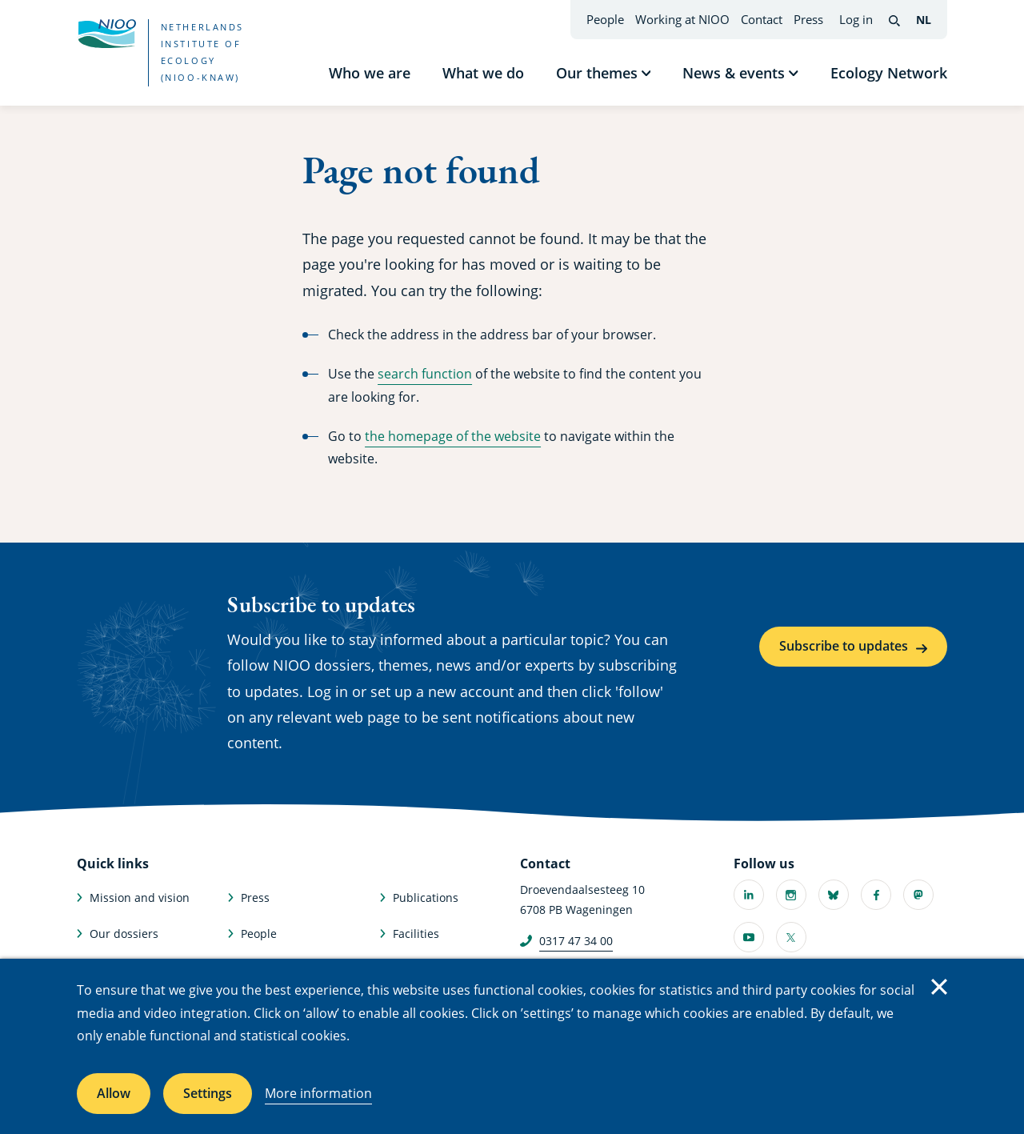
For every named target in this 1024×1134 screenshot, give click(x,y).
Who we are (369, 72)
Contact (761, 19)
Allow (113, 1093)
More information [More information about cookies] (318, 1093)
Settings (207, 1093)
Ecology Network (888, 72)
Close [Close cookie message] (939, 986)
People (605, 19)
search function (425, 374)
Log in (856, 19)
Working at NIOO (682, 19)
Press (808, 19)
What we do (483, 72)
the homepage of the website (453, 436)
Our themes (597, 72)
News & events (733, 72)
